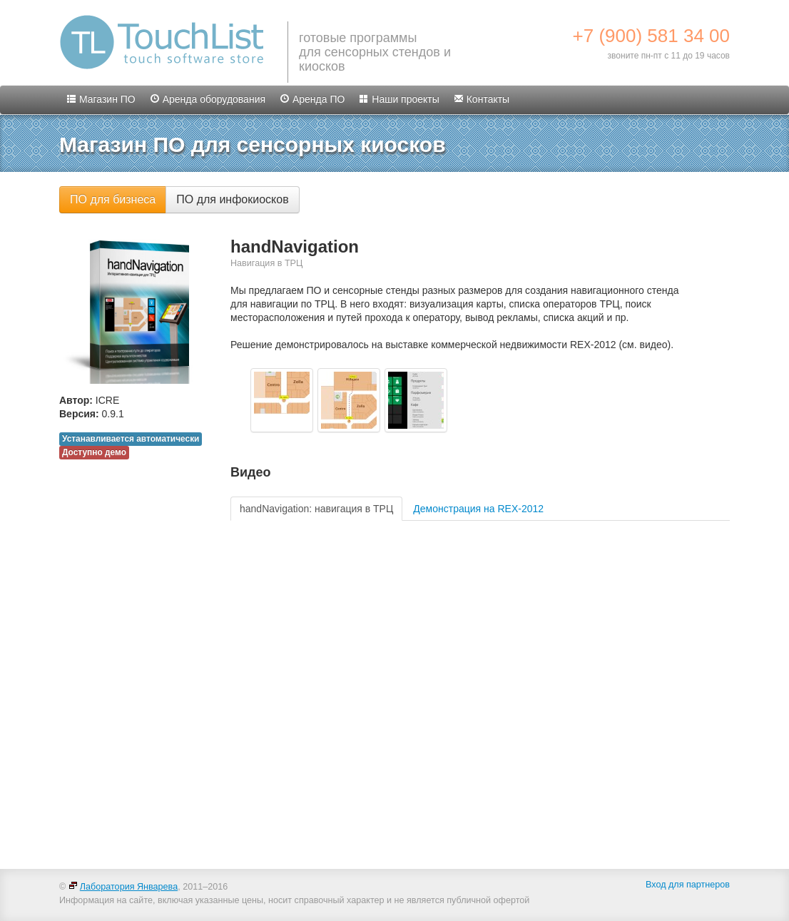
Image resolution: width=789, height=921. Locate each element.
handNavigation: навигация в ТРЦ (316, 508)
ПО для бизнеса (113, 199)
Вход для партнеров (688, 885)
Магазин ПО (101, 99)
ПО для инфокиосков (232, 199)
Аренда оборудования (207, 99)
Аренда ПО (312, 99)
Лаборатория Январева (123, 887)
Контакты (481, 99)
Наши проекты (399, 99)
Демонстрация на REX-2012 (478, 508)
